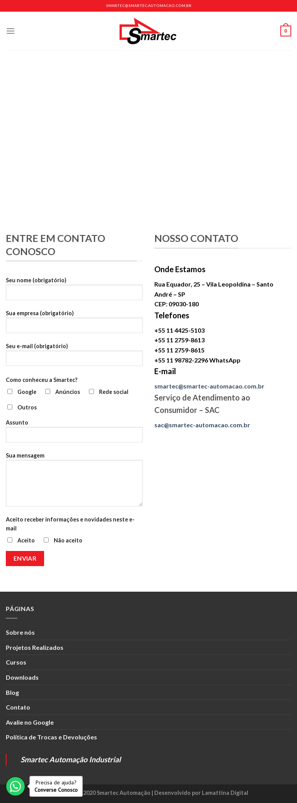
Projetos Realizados (34, 647)
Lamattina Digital (225, 792)
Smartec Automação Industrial (70, 759)
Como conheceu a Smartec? (41, 379)
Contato (18, 707)
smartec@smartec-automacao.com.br (148, 5)
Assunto (74, 434)
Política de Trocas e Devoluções (51, 737)
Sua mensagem (74, 482)
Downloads (22, 677)
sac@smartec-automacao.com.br (202, 424)
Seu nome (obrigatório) (74, 291)
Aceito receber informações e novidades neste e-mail (70, 524)
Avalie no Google (30, 722)
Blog (12, 692)
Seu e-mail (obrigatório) (74, 357)
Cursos (16, 662)
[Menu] (10, 30)
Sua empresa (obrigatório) (74, 324)
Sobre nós (20, 632)
